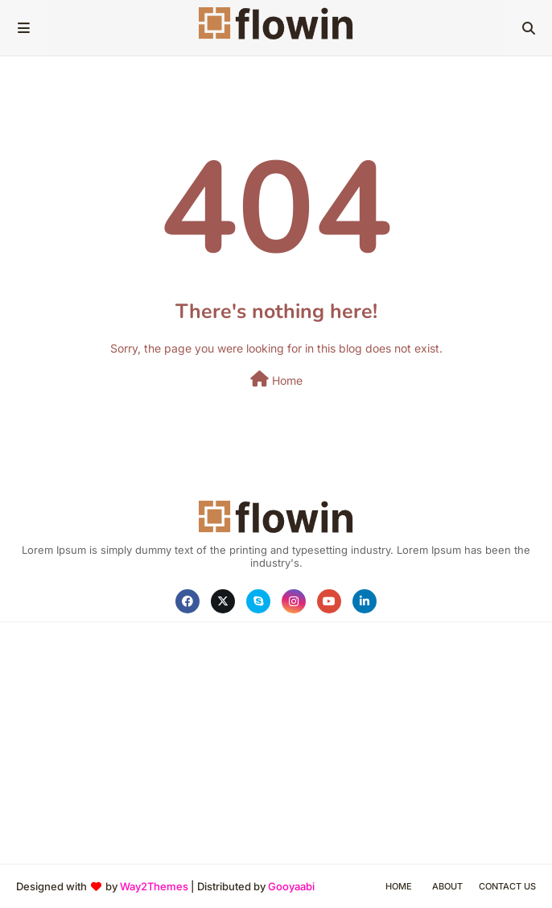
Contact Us (507, 886)
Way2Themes (154, 886)
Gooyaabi (291, 886)
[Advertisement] (276, 743)
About (447, 886)
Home (276, 379)
